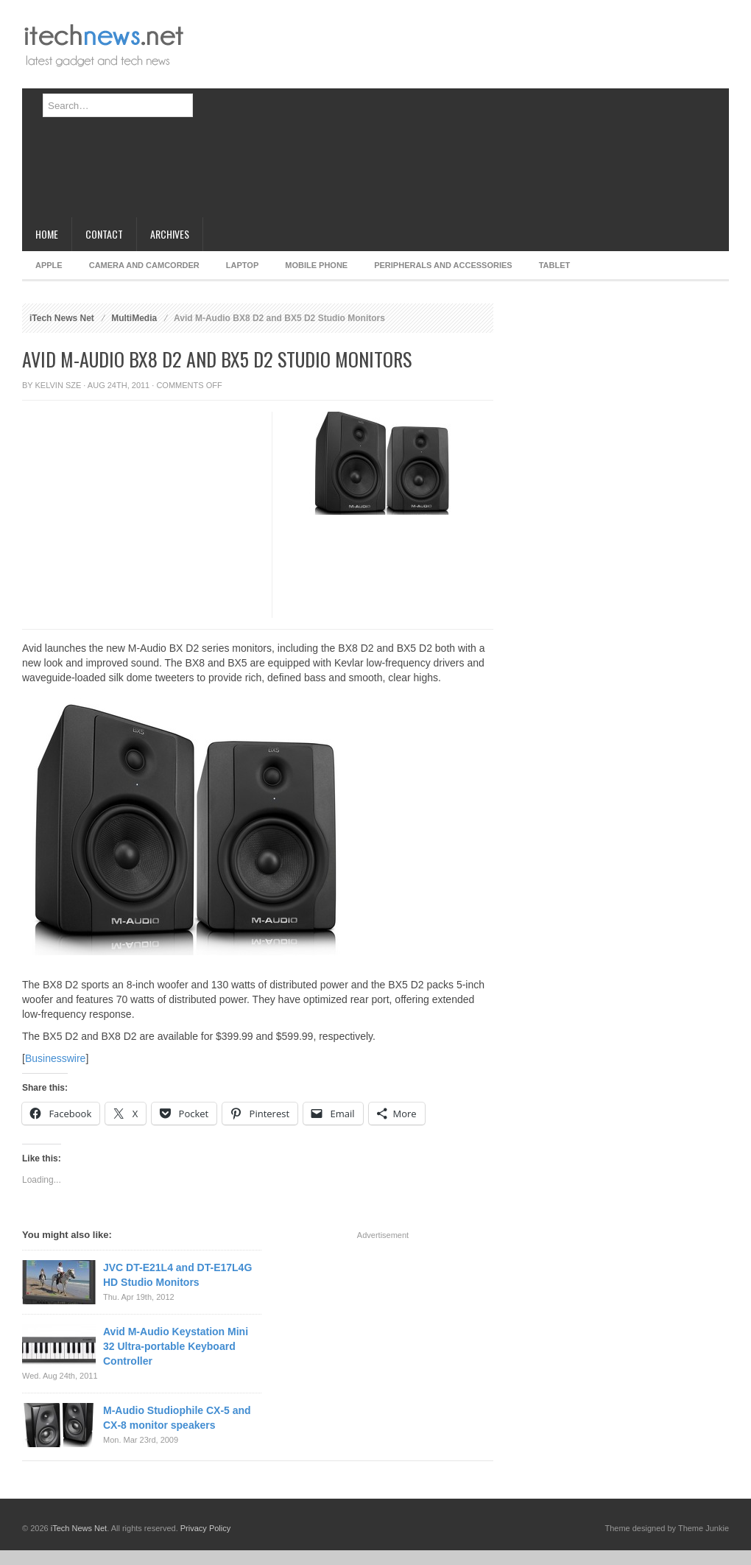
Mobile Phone (316, 265)
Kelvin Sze (58, 385)
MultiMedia (134, 318)
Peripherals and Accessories (443, 265)
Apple (49, 265)
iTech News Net (61, 318)
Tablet (555, 265)
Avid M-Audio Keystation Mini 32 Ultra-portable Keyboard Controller (175, 1346)
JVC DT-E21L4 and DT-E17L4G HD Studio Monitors (177, 1275)
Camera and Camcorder (144, 265)
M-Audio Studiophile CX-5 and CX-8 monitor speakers (177, 1417)
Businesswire (55, 1058)
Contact (104, 234)
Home (46, 234)
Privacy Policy (205, 1528)
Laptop (242, 265)
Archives (169, 234)
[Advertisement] (361, 114)
